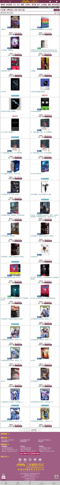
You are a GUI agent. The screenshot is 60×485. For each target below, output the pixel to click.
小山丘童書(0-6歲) (25, 440)
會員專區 (54, 483)
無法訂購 (44, 95)
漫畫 (49, 4)
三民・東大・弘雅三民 (7, 440)
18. (41, 194)
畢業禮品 (40, 441)
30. (42, 319)
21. (8, 236)
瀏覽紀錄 (42, 483)
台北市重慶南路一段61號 (45, 448)
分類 (56, 9)
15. (10, 173)
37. (12, 402)
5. (6, 71)
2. (42, 29)
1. (3, 29)
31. (12, 339)
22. (42, 236)
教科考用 (55, 4)
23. (12, 256)
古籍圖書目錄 (5, 441)
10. (36, 111)
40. (42, 421)
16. (36, 173)
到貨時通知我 (15, 95)
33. (12, 360)
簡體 (22, 4)
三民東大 (28, 4)
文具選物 (44, 4)
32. (42, 339)
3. (7, 50)
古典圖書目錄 (23, 441)
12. (41, 132)
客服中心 (18, 483)
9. (8, 111)
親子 (38, 4)
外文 (18, 4)
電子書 (34, 4)
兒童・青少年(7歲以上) (44, 440)
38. (42, 402)
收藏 (30, 483)
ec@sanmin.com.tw (12, 451)
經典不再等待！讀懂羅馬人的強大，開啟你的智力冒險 (52, 7)
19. (13, 215)
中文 (14, 4)
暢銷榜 (3, 4)
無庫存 (10, 34)
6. (33, 71)
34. (33, 360)
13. (11, 153)
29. (12, 319)
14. (41, 153)
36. (35, 381)
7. (3, 91)
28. (43, 298)
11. (7, 132)
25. (11, 277)
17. (10, 194)
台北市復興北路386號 (7, 448)
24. (34, 256)
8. (38, 91)
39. (12, 421)
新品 (9, 4)
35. (3, 381)
